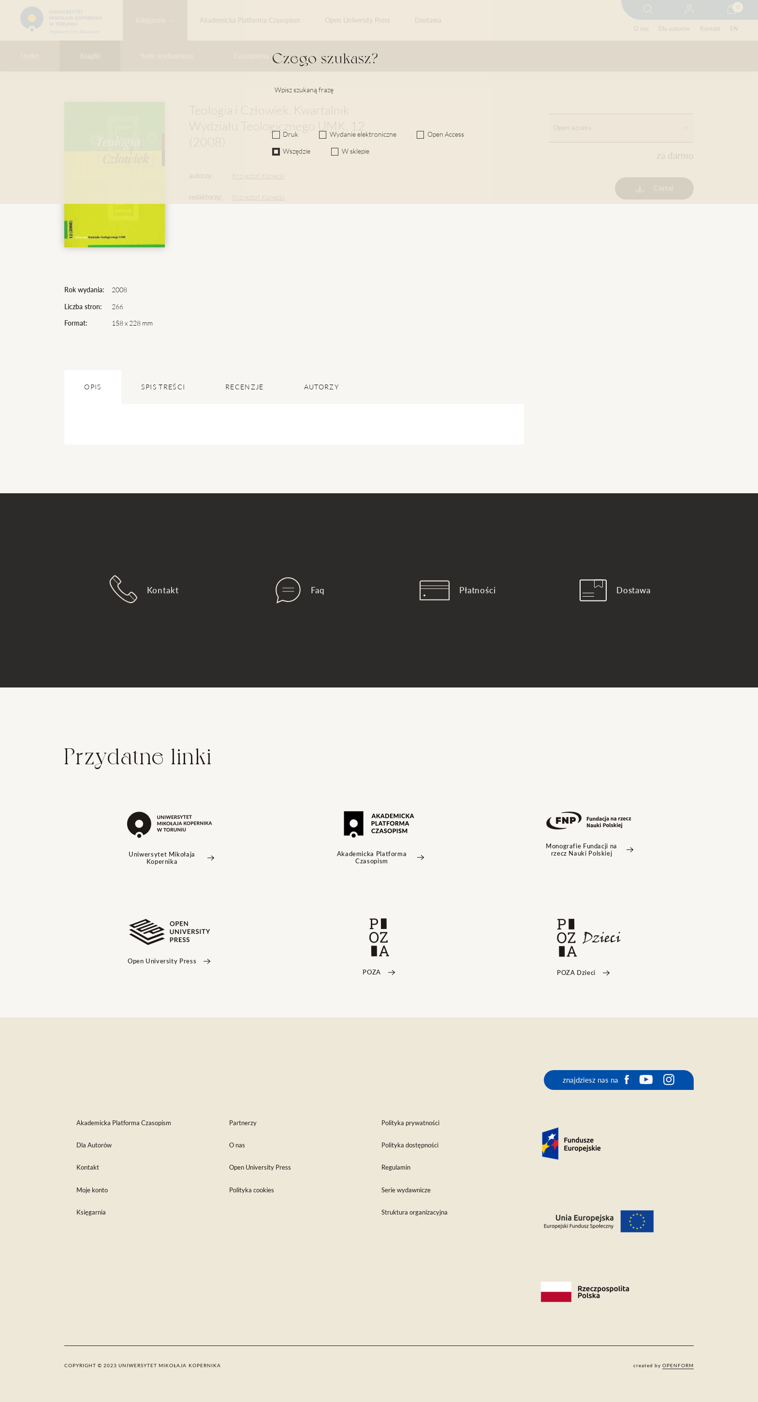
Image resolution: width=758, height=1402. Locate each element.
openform (678, 1365)
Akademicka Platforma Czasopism (250, 20)
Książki (90, 56)
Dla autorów (674, 28)
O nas (641, 28)
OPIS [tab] (92, 387)
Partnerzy (243, 1123)
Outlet (29, 56)
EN (734, 28)
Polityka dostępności (409, 1145)
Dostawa (428, 20)
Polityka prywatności (410, 1123)
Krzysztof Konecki (258, 176)
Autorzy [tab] (321, 387)
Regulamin (395, 1167)
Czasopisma (251, 56)
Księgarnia (150, 20)
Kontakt (710, 28)
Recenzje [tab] (244, 387)
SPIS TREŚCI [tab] (163, 387)
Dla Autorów (94, 1145)
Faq (300, 590)
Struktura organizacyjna (414, 1212)
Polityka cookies (251, 1190)
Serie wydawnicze (167, 56)
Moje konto (92, 1190)
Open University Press (357, 20)
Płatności (458, 590)
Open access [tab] (621, 127)
